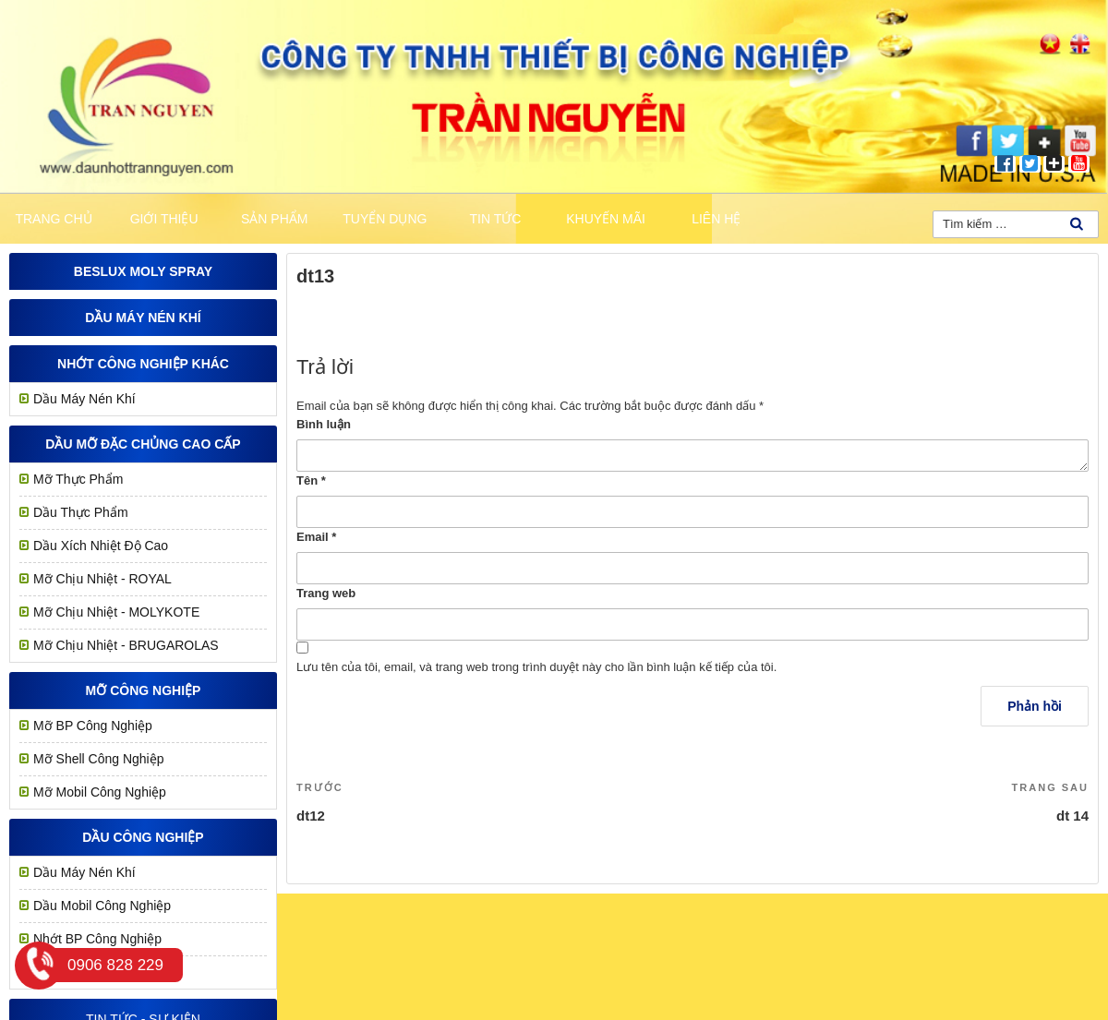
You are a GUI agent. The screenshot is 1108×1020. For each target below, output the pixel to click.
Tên (311, 480)
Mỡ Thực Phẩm (78, 479)
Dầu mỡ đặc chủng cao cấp (142, 444)
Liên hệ (716, 218)
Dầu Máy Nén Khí (142, 317)
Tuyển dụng (385, 218)
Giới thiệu (164, 218)
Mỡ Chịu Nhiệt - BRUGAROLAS (126, 645)
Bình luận (323, 424)
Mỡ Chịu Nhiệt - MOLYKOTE (116, 612)
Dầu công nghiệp (142, 837)
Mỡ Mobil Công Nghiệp (99, 792)
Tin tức (496, 218)
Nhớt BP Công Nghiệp (97, 938)
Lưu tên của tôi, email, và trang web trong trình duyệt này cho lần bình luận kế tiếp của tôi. (536, 667)
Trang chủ (53, 218)
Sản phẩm (274, 218)
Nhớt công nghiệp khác (143, 363)
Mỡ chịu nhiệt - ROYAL (102, 578)
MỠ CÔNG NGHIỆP (143, 690)
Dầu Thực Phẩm (80, 512)
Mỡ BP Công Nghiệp (92, 725)
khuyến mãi (605, 218)
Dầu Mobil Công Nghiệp (102, 905)
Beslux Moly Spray (143, 271)
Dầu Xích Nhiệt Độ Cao (100, 545)
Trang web (325, 593)
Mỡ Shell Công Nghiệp (98, 758)
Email (316, 537)
